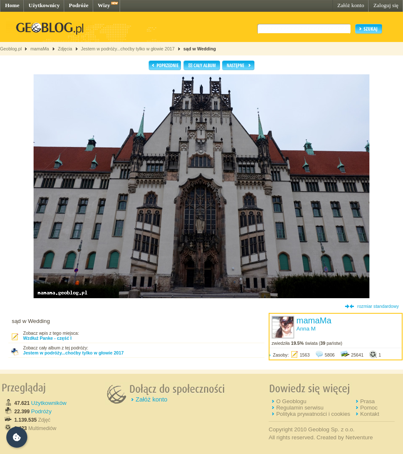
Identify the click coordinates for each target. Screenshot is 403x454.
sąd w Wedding (199, 48)
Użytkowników (48, 403)
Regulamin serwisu (300, 407)
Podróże (79, 5)
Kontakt (369, 414)
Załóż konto (350, 5)
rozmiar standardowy (378, 306)
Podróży (41, 411)
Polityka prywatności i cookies (313, 414)
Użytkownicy (44, 5)
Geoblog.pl (11, 48)
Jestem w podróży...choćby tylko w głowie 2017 (128, 48)
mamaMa (39, 48)
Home (12, 5)
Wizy (104, 5)
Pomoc (368, 407)
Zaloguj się (385, 5)
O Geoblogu (291, 401)
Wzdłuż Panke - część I (47, 338)
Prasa (367, 401)
